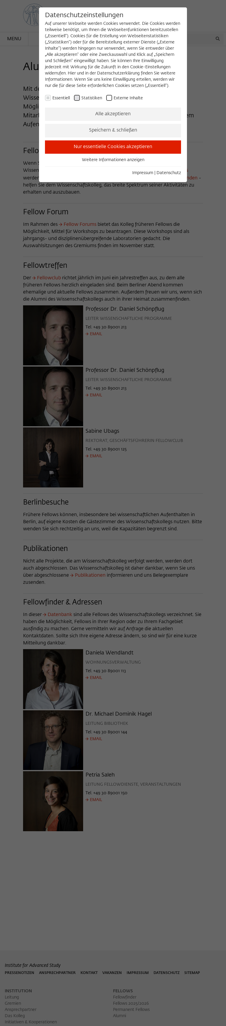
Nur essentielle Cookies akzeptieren (113, 147)
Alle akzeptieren (113, 114)
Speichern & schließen (113, 130)
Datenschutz (168, 173)
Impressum (142, 173)
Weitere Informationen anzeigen (113, 160)
